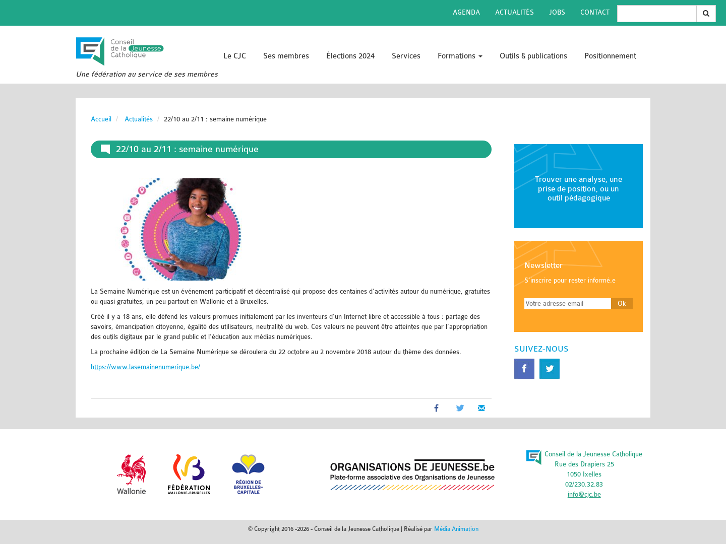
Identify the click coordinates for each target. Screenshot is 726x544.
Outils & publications (533, 56)
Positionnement (610, 56)
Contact (595, 12)
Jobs (557, 12)
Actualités (514, 12)
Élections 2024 (350, 56)
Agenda (466, 12)
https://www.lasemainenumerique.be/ (145, 367)
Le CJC (234, 56)
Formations (460, 56)
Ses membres (286, 56)
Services (406, 56)
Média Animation (456, 528)
